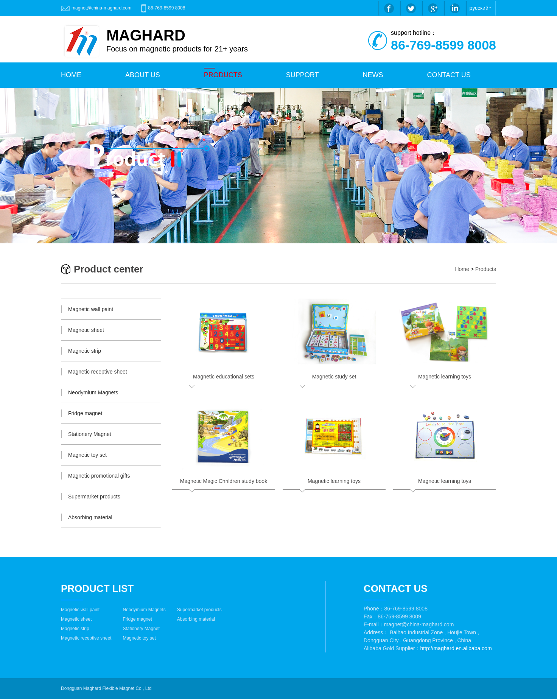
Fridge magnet (137, 619)
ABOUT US (142, 75)
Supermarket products (199, 609)
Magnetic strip (75, 628)
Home (462, 269)
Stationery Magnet (141, 628)
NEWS (373, 75)
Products (485, 269)
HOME (71, 75)
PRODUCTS (223, 75)
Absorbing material (196, 619)
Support (302, 75)
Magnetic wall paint (80, 609)
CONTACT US (448, 75)
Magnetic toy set (139, 638)
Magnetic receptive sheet (86, 638)
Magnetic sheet (76, 619)
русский (479, 8)
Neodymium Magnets (144, 609)
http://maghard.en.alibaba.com (456, 648)
